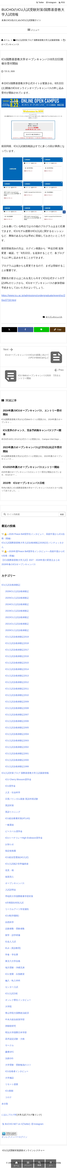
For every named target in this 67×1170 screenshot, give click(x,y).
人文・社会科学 (12, 792)
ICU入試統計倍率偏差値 (16, 864)
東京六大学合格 (12, 961)
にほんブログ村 (9, 1114)
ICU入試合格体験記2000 (17, 760)
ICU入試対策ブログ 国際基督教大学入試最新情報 (38, 40)
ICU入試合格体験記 (11, 585)
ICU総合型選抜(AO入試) (17, 857)
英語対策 (9, 805)
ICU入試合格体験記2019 (17, 637)
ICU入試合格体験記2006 (17, 721)
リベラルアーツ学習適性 (17, 909)
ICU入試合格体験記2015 (17, 662)
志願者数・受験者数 (15, 928)
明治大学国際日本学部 (16, 1032)
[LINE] (41, 329)
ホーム (7, 40)
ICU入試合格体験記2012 (17, 682)
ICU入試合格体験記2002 (17, 747)
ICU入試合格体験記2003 (17, 740)
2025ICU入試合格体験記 (17, 598)
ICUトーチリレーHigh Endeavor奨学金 (23, 838)
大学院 (8, 1006)
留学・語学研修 (12, 935)
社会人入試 (10, 941)
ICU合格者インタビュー (16, 1071)
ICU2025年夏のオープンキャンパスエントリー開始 (31, 467)
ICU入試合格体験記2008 (17, 708)
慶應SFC (9, 1052)
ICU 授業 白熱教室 (15, 974)
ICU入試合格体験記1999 (17, 766)
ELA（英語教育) (13, 948)
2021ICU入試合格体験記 (17, 624)
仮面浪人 (9, 876)
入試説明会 (10, 889)
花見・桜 (9, 870)
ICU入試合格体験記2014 (17, 669)
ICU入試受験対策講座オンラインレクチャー (23, 1150)
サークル (9, 1045)
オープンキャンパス (10, 44)
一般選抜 (9, 825)
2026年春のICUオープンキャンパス (19, 564)
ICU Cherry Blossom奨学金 (18, 779)
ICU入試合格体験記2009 (17, 701)
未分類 (5, 1104)
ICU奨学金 (10, 786)
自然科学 (9, 922)
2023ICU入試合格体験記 (17, 611)
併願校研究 (10, 1026)
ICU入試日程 (11, 993)
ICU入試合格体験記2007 (17, 714)
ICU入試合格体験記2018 (17, 643)
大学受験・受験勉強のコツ (18, 1065)
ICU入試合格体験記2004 (17, 734)
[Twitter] (9, 329)
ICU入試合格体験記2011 (17, 688)
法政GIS (9, 1058)
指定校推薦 (10, 851)
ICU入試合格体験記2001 (17, 753)
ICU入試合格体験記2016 (17, 656)
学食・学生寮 (11, 954)
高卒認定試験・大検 (15, 1039)
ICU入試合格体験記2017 (17, 649)
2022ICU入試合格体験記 (17, 617)
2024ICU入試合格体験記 (17, 604)
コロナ (8, 1097)
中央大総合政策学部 (15, 1019)
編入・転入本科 (12, 980)
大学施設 (9, 1078)
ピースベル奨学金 (13, 831)
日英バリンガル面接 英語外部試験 (21, 799)
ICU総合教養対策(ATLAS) (17, 818)
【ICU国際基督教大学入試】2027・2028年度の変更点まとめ (31, 560)
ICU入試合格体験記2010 (17, 695)
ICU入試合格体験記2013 (17, 675)
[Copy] (57, 329)
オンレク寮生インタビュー (18, 1000)
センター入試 (11, 987)
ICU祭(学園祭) (12, 915)
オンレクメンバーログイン (14, 1137)
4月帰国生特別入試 (14, 902)
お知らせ (9, 844)
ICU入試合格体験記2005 (17, 727)
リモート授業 (11, 1084)
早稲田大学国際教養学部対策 (19, 896)
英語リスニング (12, 812)
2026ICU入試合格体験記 (17, 591)
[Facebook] (25, 329)
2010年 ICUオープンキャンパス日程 (23, 483)
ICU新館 (9, 1091)
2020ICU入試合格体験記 (17, 630)
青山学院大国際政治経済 (17, 1013)
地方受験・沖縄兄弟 (15, 967)
